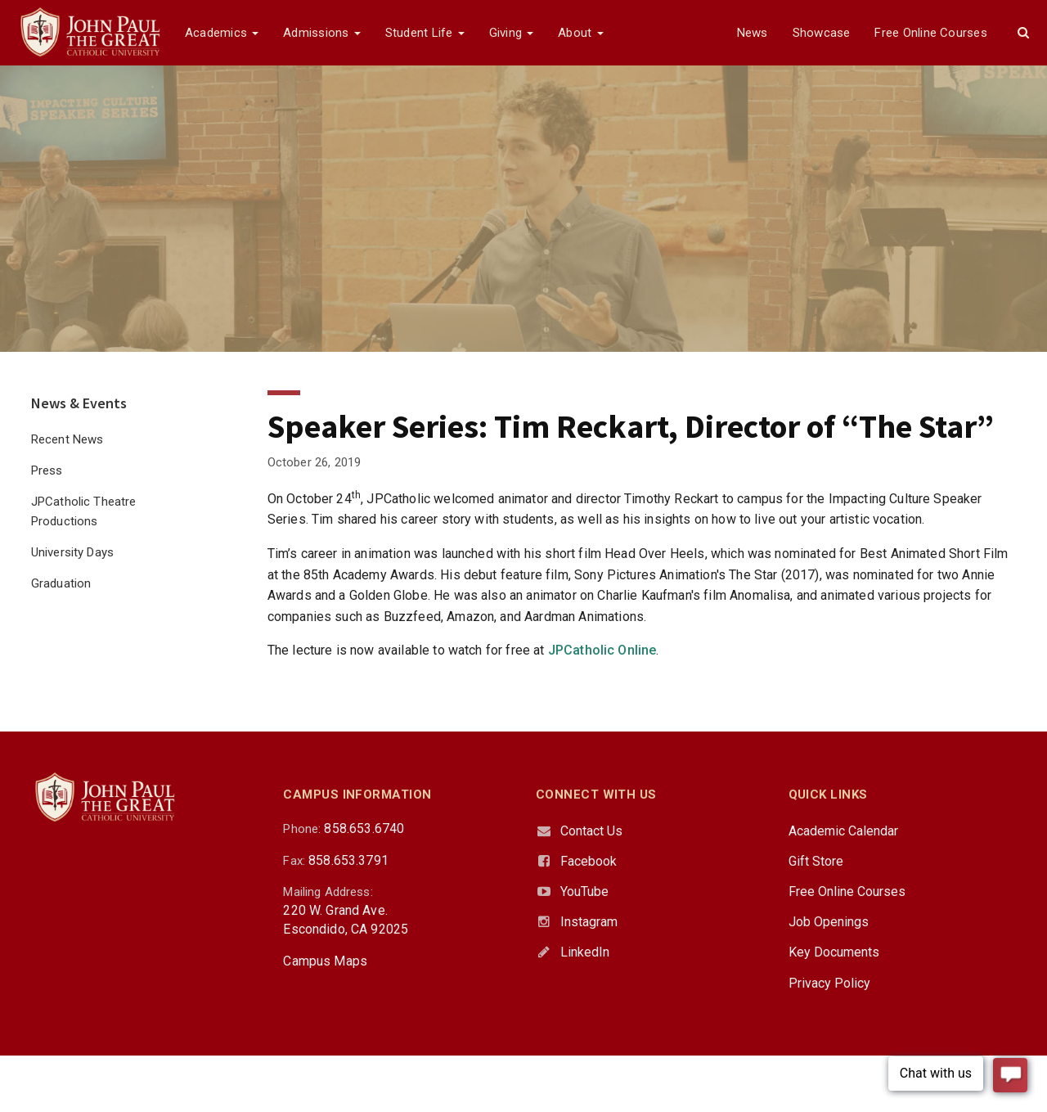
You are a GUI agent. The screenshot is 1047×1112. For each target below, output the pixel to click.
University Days (72, 552)
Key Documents (834, 952)
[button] (1023, 32)
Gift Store (816, 861)
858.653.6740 (364, 828)
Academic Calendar (843, 831)
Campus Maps (325, 961)
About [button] (580, 32)
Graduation (61, 583)
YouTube (584, 891)
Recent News (67, 439)
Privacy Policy (829, 983)
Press (47, 470)
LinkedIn (584, 952)
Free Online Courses (930, 32)
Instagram (589, 922)
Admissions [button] (321, 32)
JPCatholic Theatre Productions (84, 511)
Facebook (588, 861)
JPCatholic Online (602, 650)
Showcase (822, 32)
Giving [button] (511, 32)
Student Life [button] (425, 32)
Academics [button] (221, 32)
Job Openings (829, 922)
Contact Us (591, 831)
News (752, 32)
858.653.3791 (348, 860)
